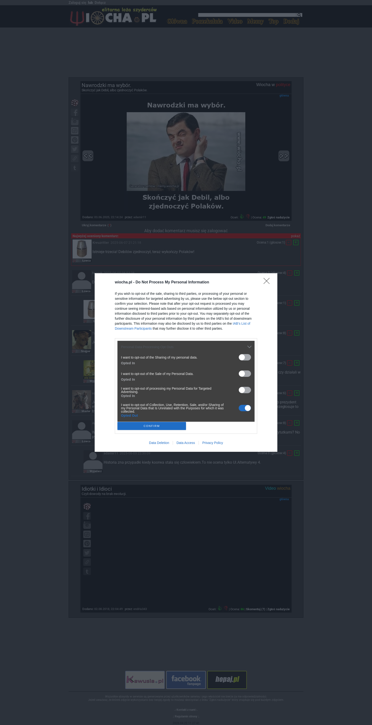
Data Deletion (159, 443)
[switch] (245, 357)
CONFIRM (152, 426)
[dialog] (186, 362)
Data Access (186, 443)
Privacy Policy (212, 443)
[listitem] (186, 346)
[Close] (268, 282)
